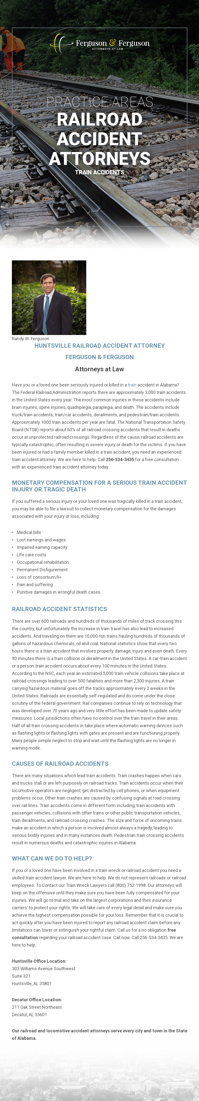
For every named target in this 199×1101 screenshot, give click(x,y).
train (132, 384)
